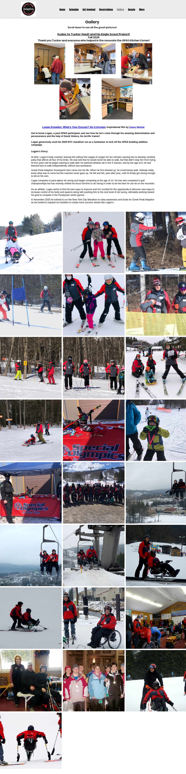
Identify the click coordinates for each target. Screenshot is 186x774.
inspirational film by (118, 127)
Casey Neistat (136, 127)
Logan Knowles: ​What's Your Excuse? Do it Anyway (74, 127)
